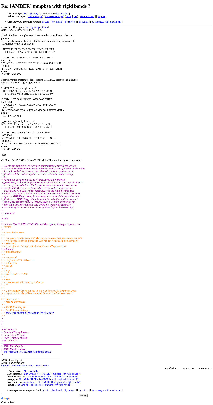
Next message (35, 16)
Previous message (54, 16)
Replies (101, 16)
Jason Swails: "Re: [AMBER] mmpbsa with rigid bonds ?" (52, 373)
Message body (31, 13)
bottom (64, 13)
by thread (57, 21)
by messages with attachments (106, 21)
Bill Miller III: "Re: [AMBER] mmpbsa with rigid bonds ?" (48, 379)
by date (45, 21)
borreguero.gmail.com (37, 27)
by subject (70, 21)
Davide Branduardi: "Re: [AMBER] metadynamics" (52, 376)
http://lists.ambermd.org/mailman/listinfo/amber (30, 313)
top (57, 13)
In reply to (71, 16)
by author (83, 21)
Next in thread (87, 16)
